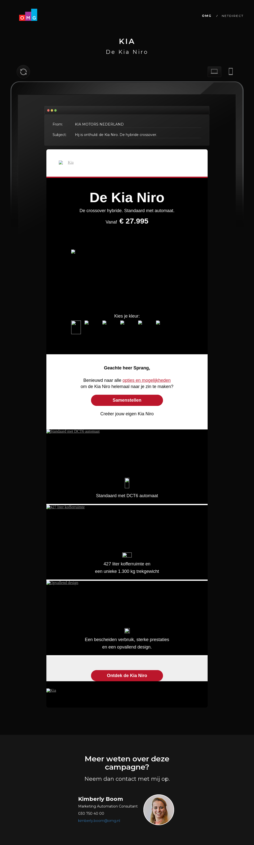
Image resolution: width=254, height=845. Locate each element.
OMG (207, 16)
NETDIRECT (233, 16)
